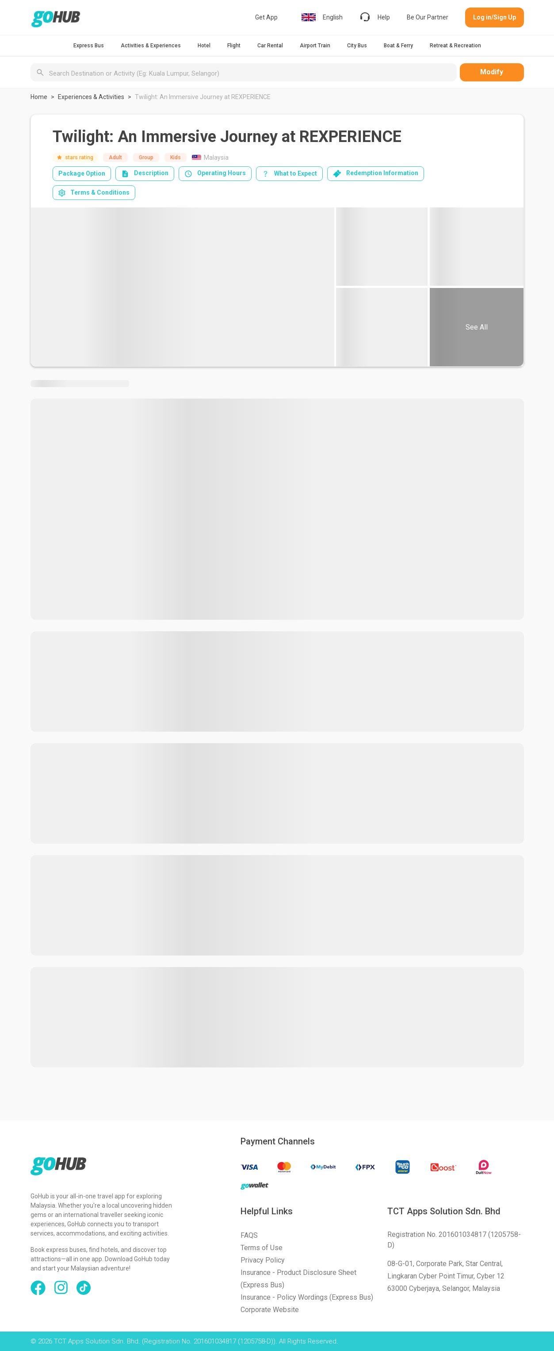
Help (374, 17)
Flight (234, 45)
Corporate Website (270, 1309)
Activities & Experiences (151, 45)
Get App (266, 17)
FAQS (249, 1235)
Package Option (81, 173)
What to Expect (289, 174)
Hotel (204, 45)
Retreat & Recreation (455, 45)
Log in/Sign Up (494, 17)
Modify (491, 72)
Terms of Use (262, 1248)
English (322, 17)
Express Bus (88, 45)
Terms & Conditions (94, 192)
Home (39, 96)
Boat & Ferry (398, 45)
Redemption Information (375, 173)
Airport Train (315, 45)
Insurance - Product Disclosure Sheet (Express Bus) (298, 1278)
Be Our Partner (427, 17)
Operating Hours (215, 173)
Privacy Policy (263, 1260)
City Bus (357, 45)
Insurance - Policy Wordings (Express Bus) (307, 1297)
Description (144, 173)
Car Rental (270, 45)
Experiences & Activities (91, 96)
